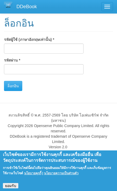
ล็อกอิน (13, 86)
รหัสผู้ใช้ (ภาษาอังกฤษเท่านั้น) (29, 39)
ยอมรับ (10, 188)
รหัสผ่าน (12, 60)
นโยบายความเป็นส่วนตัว (61, 176)
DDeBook (26, 6)
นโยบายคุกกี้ (32, 176)
